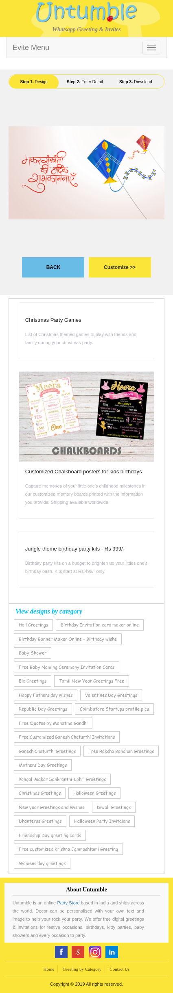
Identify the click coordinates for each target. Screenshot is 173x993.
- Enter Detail (85, 82)
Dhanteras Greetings (40, 821)
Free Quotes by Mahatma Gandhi (53, 723)
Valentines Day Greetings (111, 695)
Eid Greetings (32, 681)
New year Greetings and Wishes (51, 807)
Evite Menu (31, 47)
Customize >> (120, 267)
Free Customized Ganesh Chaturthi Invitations (67, 737)
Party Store (68, 902)
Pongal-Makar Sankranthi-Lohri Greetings (62, 779)
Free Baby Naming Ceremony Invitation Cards (66, 667)
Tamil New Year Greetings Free (91, 681)
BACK (53, 267)
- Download (135, 82)
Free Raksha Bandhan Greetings (121, 751)
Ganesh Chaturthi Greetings (47, 751)
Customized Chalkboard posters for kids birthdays (83, 471)
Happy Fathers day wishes (45, 695)
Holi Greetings (33, 625)
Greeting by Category (82, 969)
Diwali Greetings (114, 807)
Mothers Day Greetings (43, 765)
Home (48, 969)
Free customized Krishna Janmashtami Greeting (68, 849)
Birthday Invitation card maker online (100, 625)
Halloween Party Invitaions (102, 821)
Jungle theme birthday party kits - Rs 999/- (75, 549)
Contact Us (119, 969)
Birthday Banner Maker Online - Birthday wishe (68, 639)
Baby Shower (32, 653)
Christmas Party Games (53, 320)
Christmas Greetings (40, 793)
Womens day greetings (42, 863)
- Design (33, 82)
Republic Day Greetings (43, 709)
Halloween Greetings (94, 793)
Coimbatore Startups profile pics (114, 709)
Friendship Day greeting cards (50, 835)
